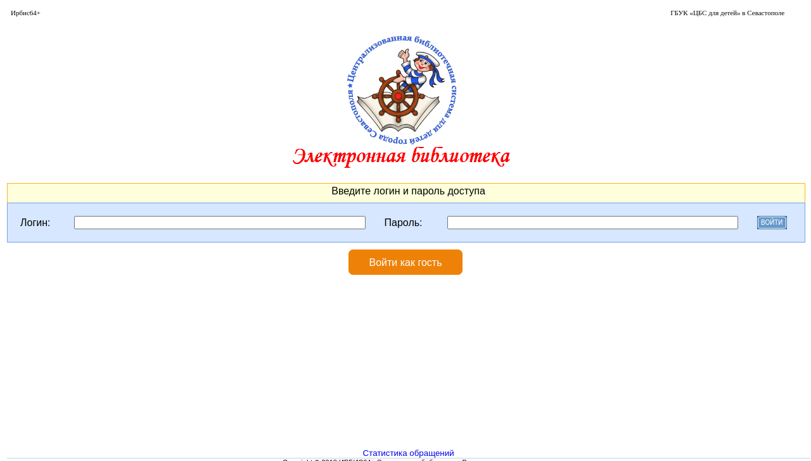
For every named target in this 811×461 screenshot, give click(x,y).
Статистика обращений (408, 453)
